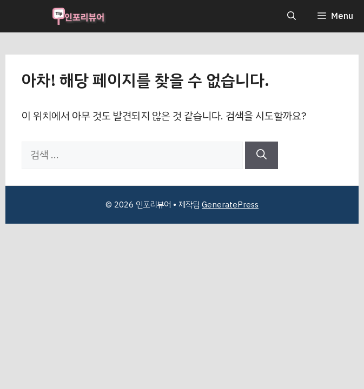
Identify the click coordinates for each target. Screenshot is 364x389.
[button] (291, 16)
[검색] (261, 155)
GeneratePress (230, 205)
